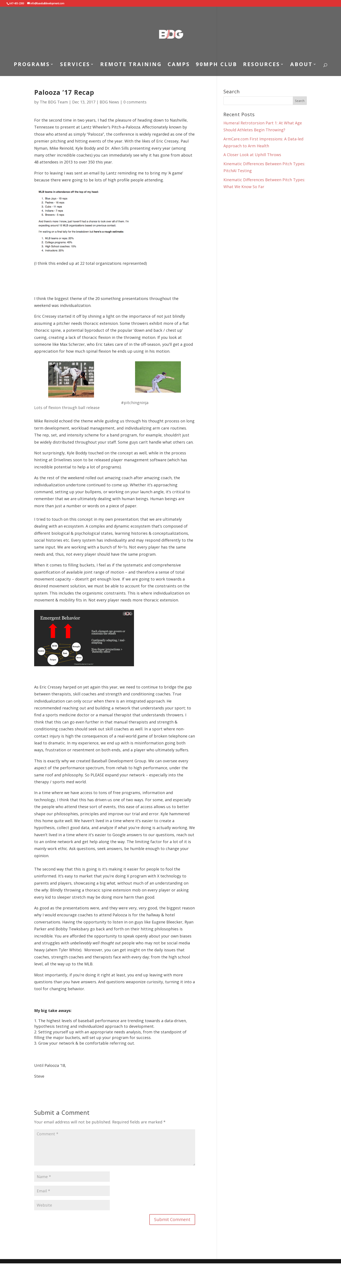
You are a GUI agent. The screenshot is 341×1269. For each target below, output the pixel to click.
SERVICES (75, 65)
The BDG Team (54, 102)
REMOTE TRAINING (131, 65)
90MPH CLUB (216, 65)
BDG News (109, 102)
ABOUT (301, 65)
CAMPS (179, 65)
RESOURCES (261, 65)
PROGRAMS (32, 65)
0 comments (135, 102)
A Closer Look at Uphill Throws (252, 154)
